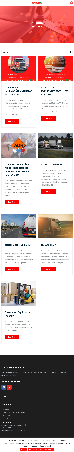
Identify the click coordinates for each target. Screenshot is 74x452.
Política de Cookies (45, 446)
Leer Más (11, 121)
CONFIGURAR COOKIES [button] (46, 449)
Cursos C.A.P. (49, 245)
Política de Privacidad (29, 446)
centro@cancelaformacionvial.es (13, 430)
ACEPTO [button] (23, 449)
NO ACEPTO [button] (33, 449)
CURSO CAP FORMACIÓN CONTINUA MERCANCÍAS (18, 91)
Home (34, 26)
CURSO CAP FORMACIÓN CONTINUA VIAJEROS (55, 91)
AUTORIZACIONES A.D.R (18, 245)
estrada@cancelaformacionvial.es (13, 418)
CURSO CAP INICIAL (52, 164)
